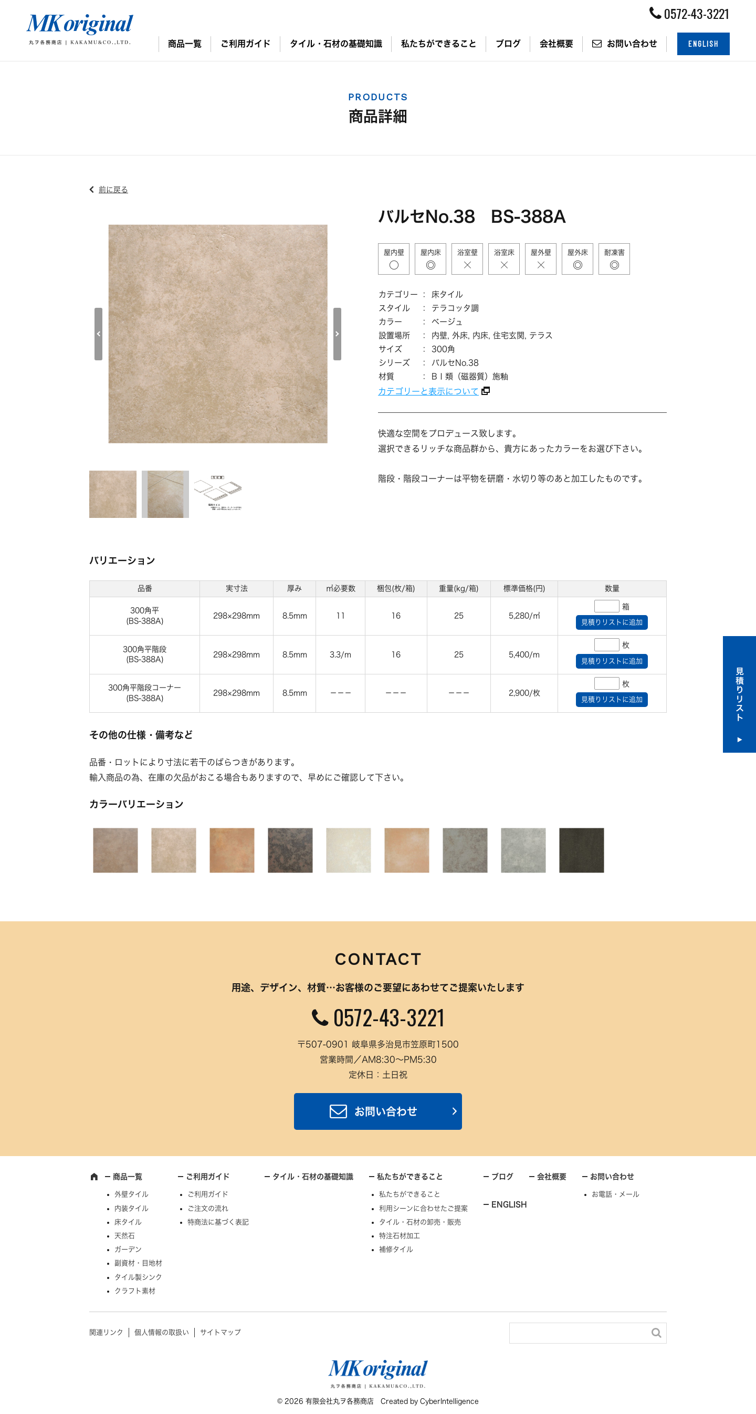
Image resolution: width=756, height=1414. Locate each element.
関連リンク (106, 1332)
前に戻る (113, 189)
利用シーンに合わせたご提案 (423, 1208)
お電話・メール (615, 1194)
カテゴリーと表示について (428, 391)
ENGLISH (703, 43)
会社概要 (556, 43)
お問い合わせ (632, 43)
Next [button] (337, 334)
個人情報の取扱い (161, 1332)
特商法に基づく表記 (218, 1222)
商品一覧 (185, 43)
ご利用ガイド (245, 43)
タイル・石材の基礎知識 (336, 43)
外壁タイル (131, 1194)
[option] (217, 334)
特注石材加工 (399, 1235)
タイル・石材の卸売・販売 (420, 1222)
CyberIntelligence (449, 1401)
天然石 (124, 1235)
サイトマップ (220, 1332)
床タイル (128, 1222)
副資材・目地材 (138, 1263)
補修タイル (396, 1249)
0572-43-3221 (389, 1017)
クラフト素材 (134, 1290)
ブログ (508, 43)
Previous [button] (98, 334)
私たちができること (439, 43)
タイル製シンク (138, 1277)
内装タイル (131, 1208)
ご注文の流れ (207, 1208)
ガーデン (128, 1249)
